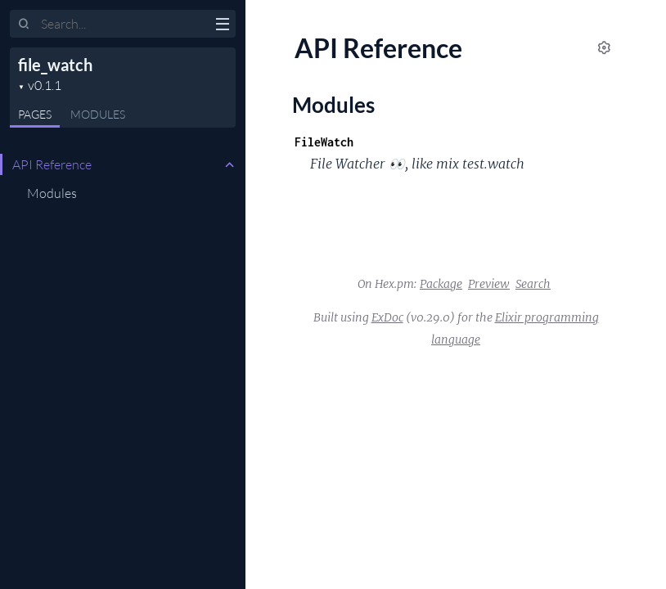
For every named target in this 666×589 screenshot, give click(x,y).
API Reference (52, 164)
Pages (35, 114)
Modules (97, 114)
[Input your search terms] (123, 24)
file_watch (55, 64)
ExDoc (387, 317)
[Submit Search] (24, 24)
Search (533, 283)
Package (441, 284)
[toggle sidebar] (222, 26)
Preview (489, 284)
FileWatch (324, 142)
